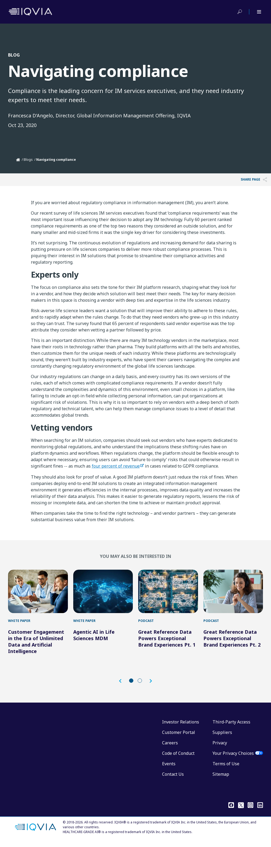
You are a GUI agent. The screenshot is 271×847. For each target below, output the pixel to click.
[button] (123, 686)
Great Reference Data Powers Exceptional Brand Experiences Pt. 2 (232, 643)
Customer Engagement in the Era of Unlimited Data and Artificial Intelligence (36, 647)
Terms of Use (226, 769)
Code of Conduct (178, 759)
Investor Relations (180, 727)
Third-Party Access (231, 727)
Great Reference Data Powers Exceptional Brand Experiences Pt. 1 (166, 643)
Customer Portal (178, 738)
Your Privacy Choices (233, 759)
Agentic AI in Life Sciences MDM (94, 640)
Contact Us (173, 779)
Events (168, 769)
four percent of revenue (116, 466)
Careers (170, 748)
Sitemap (221, 779)
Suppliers (222, 738)
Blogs (28, 159)
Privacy (220, 748)
